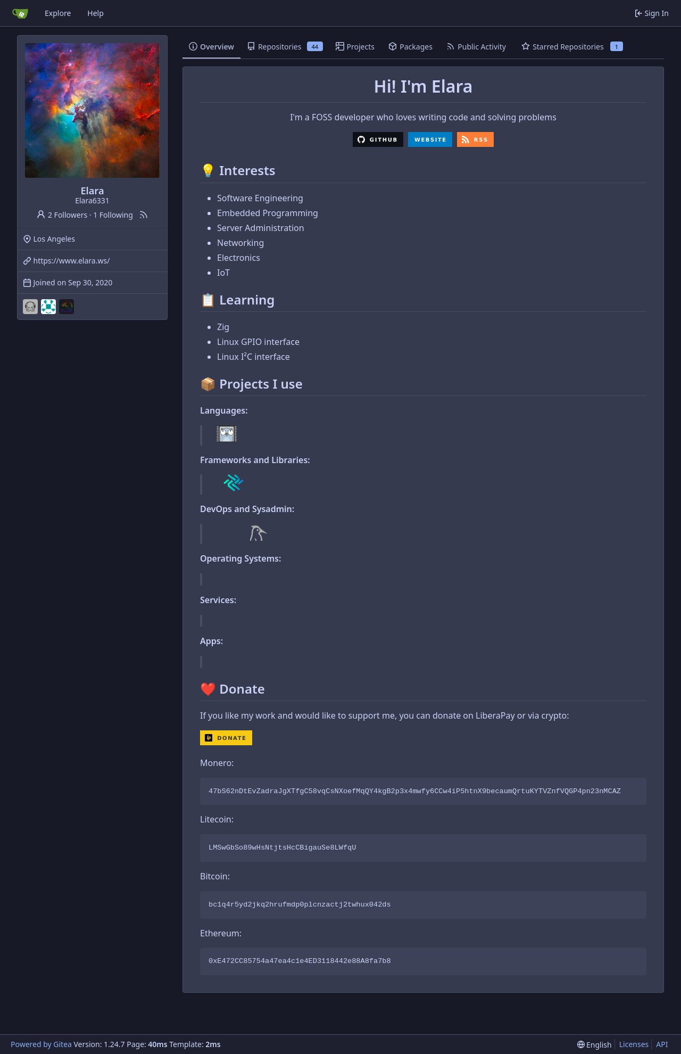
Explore (58, 13)
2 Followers (61, 215)
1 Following (113, 215)
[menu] (594, 1045)
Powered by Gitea (41, 1044)
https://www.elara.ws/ (72, 261)
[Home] (20, 13)
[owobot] (48, 306)
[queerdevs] (66, 306)
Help (95, 13)
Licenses (634, 1044)
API (662, 1044)
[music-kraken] (30, 306)
